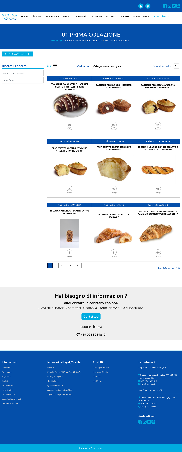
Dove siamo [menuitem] (7, 372)
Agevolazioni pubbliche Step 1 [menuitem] (60, 390)
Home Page (56, 40)
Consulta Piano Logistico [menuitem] (13, 399)
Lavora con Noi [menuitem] (141, 16)
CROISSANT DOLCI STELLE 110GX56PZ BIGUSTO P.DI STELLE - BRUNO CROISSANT (69, 87)
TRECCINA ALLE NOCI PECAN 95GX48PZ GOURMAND (69, 212)
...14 (69, 265)
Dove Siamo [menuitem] (52, 16)
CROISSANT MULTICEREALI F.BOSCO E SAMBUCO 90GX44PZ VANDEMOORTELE (158, 212)
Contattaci (91, 316)
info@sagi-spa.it (148, 384)
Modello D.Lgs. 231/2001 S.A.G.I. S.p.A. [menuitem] (64, 372)
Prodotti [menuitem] (67, 16)
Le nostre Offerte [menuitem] (100, 372)
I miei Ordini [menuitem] (7, 390)
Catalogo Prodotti (74, 40)
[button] (69, 125)
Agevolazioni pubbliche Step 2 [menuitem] (60, 394)
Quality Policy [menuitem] (53, 381)
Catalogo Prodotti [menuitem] (101, 367)
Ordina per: (83, 66)
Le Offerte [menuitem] (96, 16)
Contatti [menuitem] (124, 16)
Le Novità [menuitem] (81, 16)
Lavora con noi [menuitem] (8, 394)
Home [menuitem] (24, 16)
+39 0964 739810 (91, 334)
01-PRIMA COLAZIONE (117, 40)
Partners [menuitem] (111, 16)
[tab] (50, 66)
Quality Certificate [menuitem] (55, 385)
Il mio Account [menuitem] (8, 385)
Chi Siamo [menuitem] (37, 16)
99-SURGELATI (94, 40)
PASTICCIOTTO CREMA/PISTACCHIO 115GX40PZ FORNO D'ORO (69, 149)
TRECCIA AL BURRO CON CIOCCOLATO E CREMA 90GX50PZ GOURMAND (158, 148)
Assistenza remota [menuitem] (10, 403)
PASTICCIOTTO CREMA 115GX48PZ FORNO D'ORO (114, 148)
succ (77, 265)
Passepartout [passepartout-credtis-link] (97, 448)
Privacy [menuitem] (50, 367)
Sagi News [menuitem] (6, 376)
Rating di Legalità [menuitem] (55, 376)
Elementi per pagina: (162, 66)
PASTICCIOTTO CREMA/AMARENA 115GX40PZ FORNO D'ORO (158, 86)
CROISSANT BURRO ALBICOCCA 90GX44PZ (114, 215)
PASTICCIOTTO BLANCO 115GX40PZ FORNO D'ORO (114, 86)
